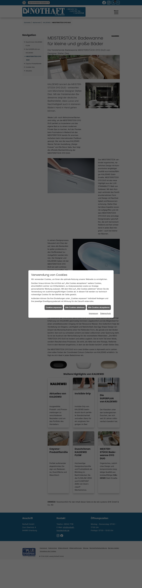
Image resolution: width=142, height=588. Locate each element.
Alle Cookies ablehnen (75, 307)
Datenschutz (105, 313)
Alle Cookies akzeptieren (99, 307)
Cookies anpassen (54, 307)
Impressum (93, 313)
